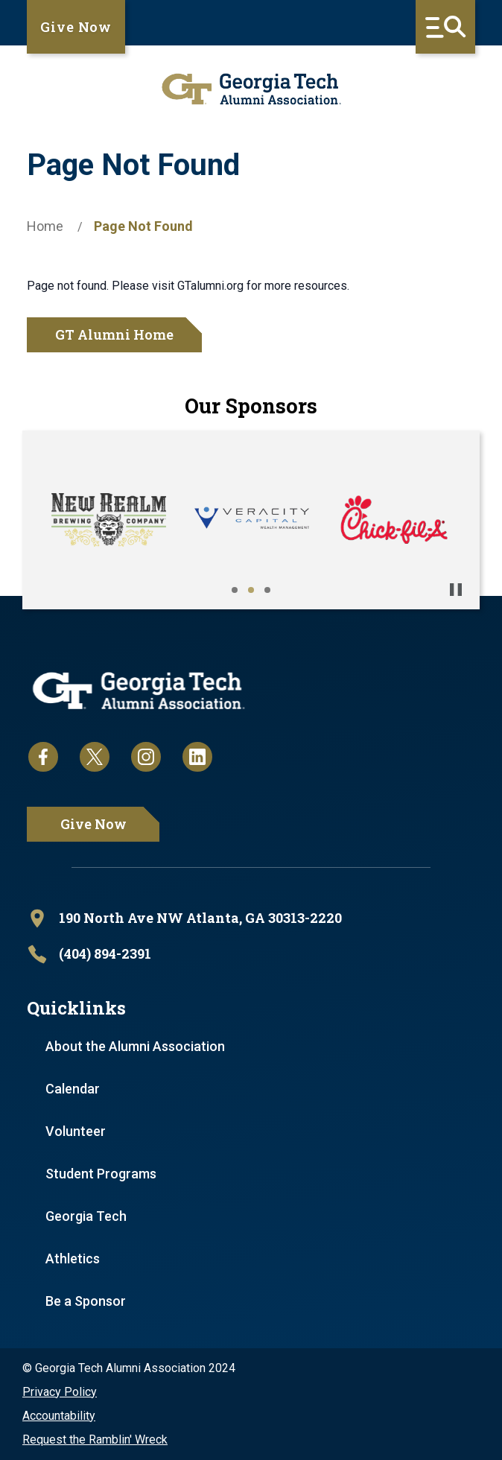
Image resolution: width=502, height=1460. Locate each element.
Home (45, 226)
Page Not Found (143, 226)
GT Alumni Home (114, 334)
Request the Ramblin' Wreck (95, 1439)
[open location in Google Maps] (251, 918)
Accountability (58, 1416)
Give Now (76, 27)
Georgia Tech (86, 1216)
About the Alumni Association (135, 1046)
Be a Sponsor (85, 1301)
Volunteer (75, 1131)
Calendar (72, 1088)
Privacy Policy (59, 1392)
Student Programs (100, 1173)
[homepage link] (251, 89)
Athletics (72, 1258)
